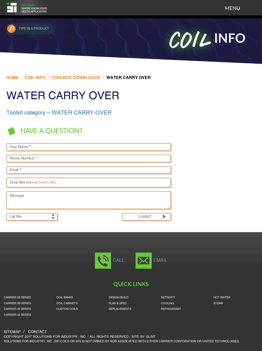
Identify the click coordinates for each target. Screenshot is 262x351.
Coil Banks (64, 297)
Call (118, 260)
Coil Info (35, 78)
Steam (218, 303)
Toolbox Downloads (75, 78)
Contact (37, 332)
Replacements (120, 309)
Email (160, 260)
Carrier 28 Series (17, 297)
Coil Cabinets (67, 303)
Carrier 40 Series (17, 309)
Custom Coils (67, 309)
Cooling (167, 303)
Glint (151, 336)
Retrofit (168, 297)
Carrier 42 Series (17, 315)
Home (12, 78)
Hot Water (221, 297)
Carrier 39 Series (17, 303)
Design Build (118, 297)
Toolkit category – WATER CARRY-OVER (59, 113)
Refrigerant (171, 309)
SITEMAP (12, 332)
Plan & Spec (118, 303)
